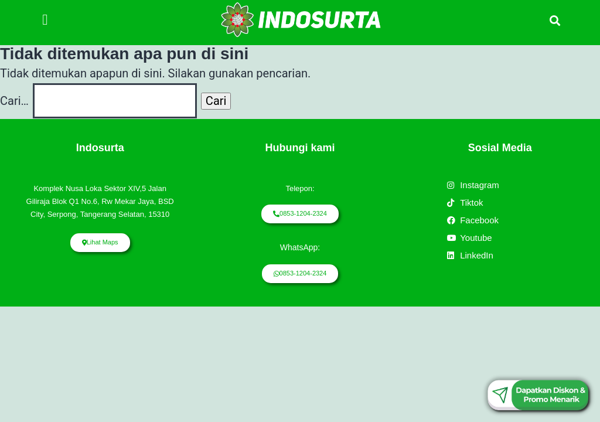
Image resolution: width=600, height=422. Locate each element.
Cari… (14, 101)
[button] (45, 20)
